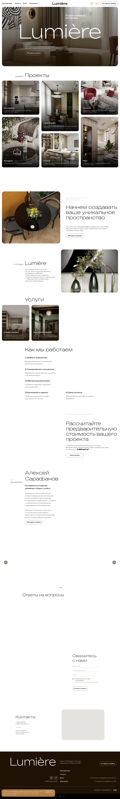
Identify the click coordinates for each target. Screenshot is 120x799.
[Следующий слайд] (114, 562)
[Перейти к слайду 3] (61, 587)
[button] (109, 3)
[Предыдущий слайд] (6, 562)
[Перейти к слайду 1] (58, 587)
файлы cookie (18, 791)
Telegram (18, 727)
